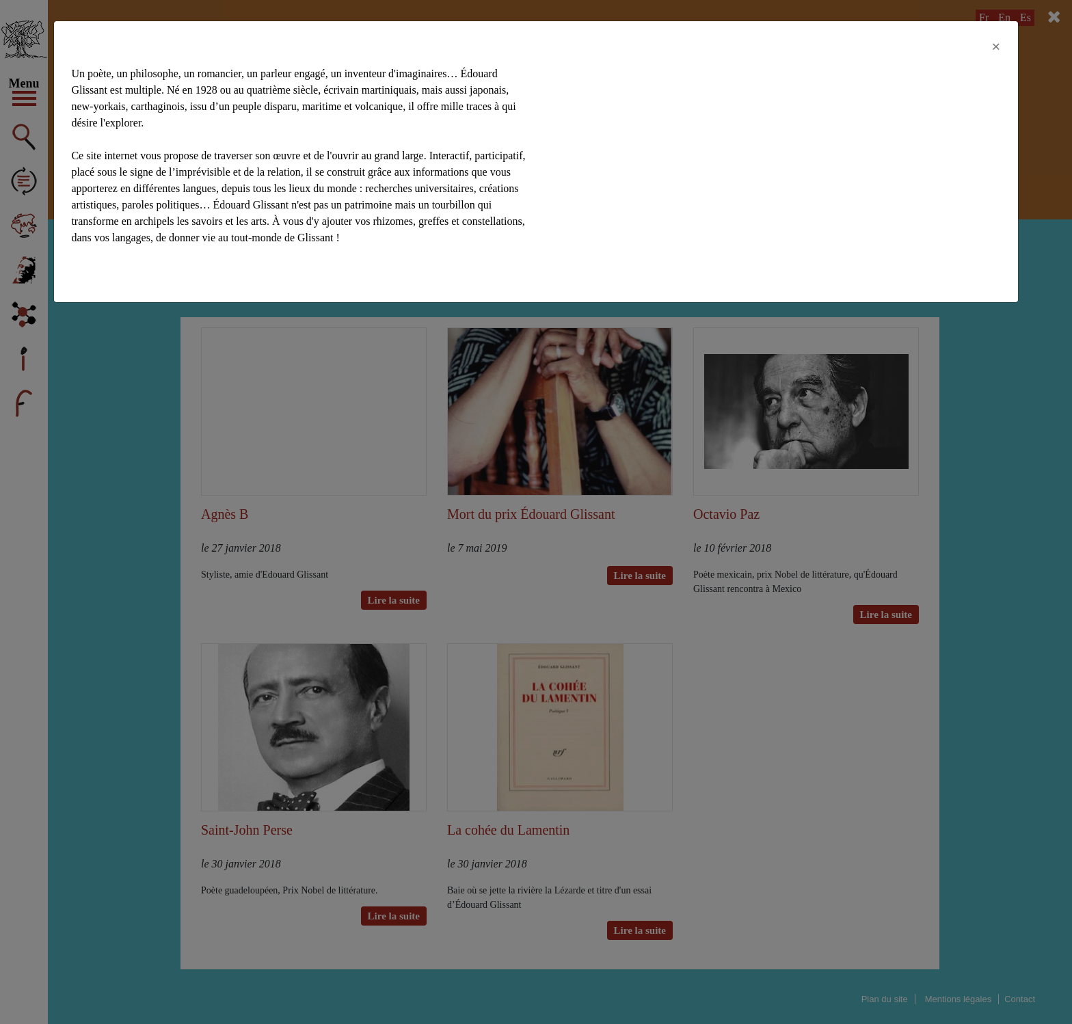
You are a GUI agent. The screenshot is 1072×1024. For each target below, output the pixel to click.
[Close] (996, 46)
